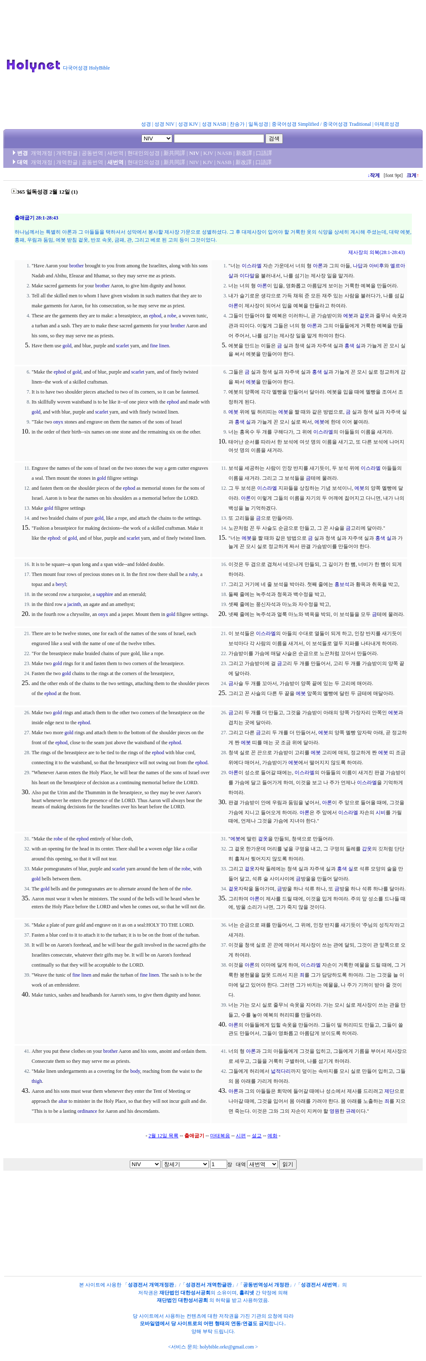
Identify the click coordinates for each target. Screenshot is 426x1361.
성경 (146, 124)
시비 (381, 812)
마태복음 (220, 1136)
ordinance (87, 1111)
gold (66, 346)
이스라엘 (252, 266)
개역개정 (41, 153)
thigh (37, 1081)
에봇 (348, 316)
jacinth (74, 604)
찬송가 (237, 124)
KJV (208, 153)
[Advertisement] (271, 62)
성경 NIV (164, 124)
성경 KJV (188, 124)
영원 (334, 1111)
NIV (194, 153)
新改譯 (244, 153)
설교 (257, 1136)
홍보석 (341, 584)
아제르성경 (386, 124)
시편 (241, 1136)
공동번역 (92, 153)
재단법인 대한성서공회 (185, 1293)
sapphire (104, 594)
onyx (58, 422)
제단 (389, 1091)
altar (63, 1101)
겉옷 (364, 316)
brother (76, 266)
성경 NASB (214, 124)
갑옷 (367, 849)
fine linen (159, 346)
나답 (358, 266)
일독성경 (258, 124)
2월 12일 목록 (163, 1136)
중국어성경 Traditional (347, 124)
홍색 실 (352, 346)
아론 (318, 266)
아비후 (376, 266)
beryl (61, 584)
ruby (193, 574)
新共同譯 (174, 153)
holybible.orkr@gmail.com (227, 1347)
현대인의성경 (143, 153)
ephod (155, 316)
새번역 (115, 153)
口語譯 (264, 153)
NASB (224, 153)
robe (171, 316)
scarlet (122, 346)
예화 (272, 1136)
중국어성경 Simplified (295, 124)
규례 (351, 1111)
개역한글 (67, 153)
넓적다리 (281, 1071)
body (135, 1071)
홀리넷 (246, 1293)
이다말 (247, 276)
